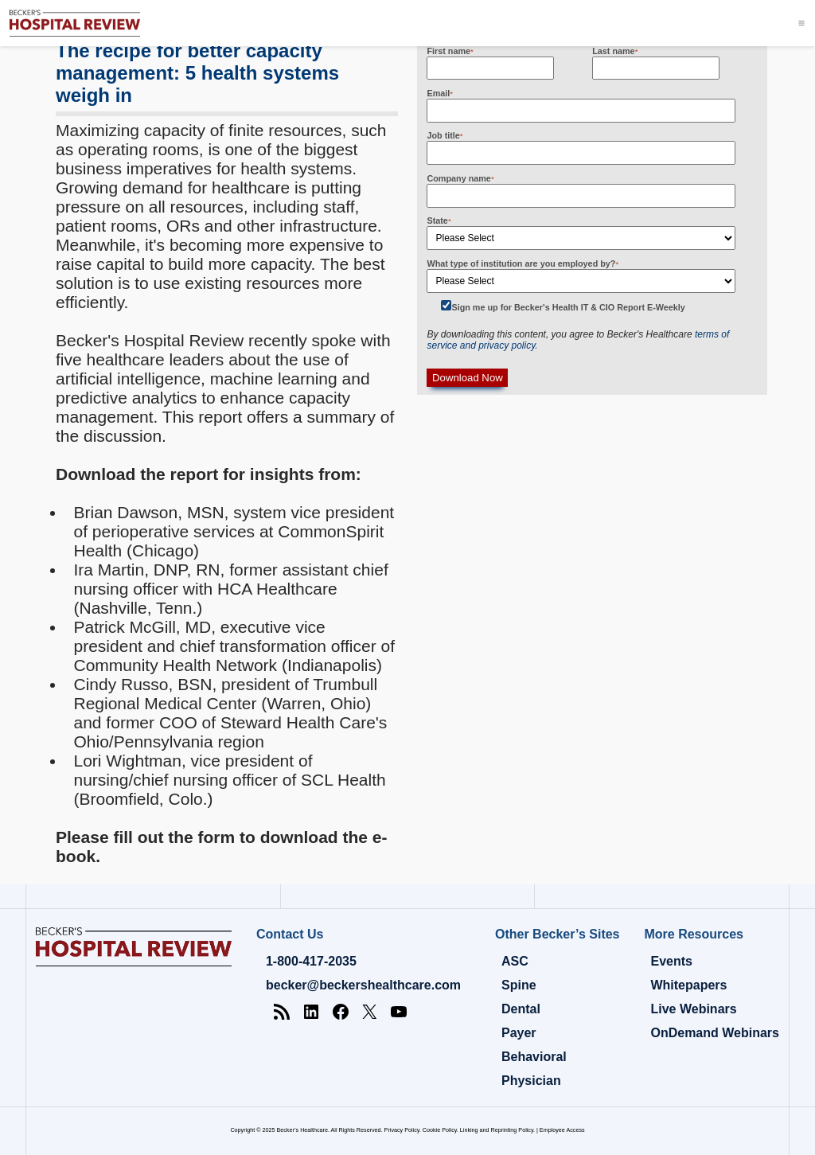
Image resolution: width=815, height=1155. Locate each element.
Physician (531, 1080)
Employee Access (562, 1130)
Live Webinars (693, 1009)
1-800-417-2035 (311, 961)
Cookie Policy (440, 1130)
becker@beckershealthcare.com (363, 985)
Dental (520, 1009)
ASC (514, 961)
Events (671, 961)
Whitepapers (688, 985)
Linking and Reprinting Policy (496, 1130)
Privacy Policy (401, 1130)
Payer (518, 1033)
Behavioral (534, 1056)
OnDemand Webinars (714, 1033)
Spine (518, 985)
